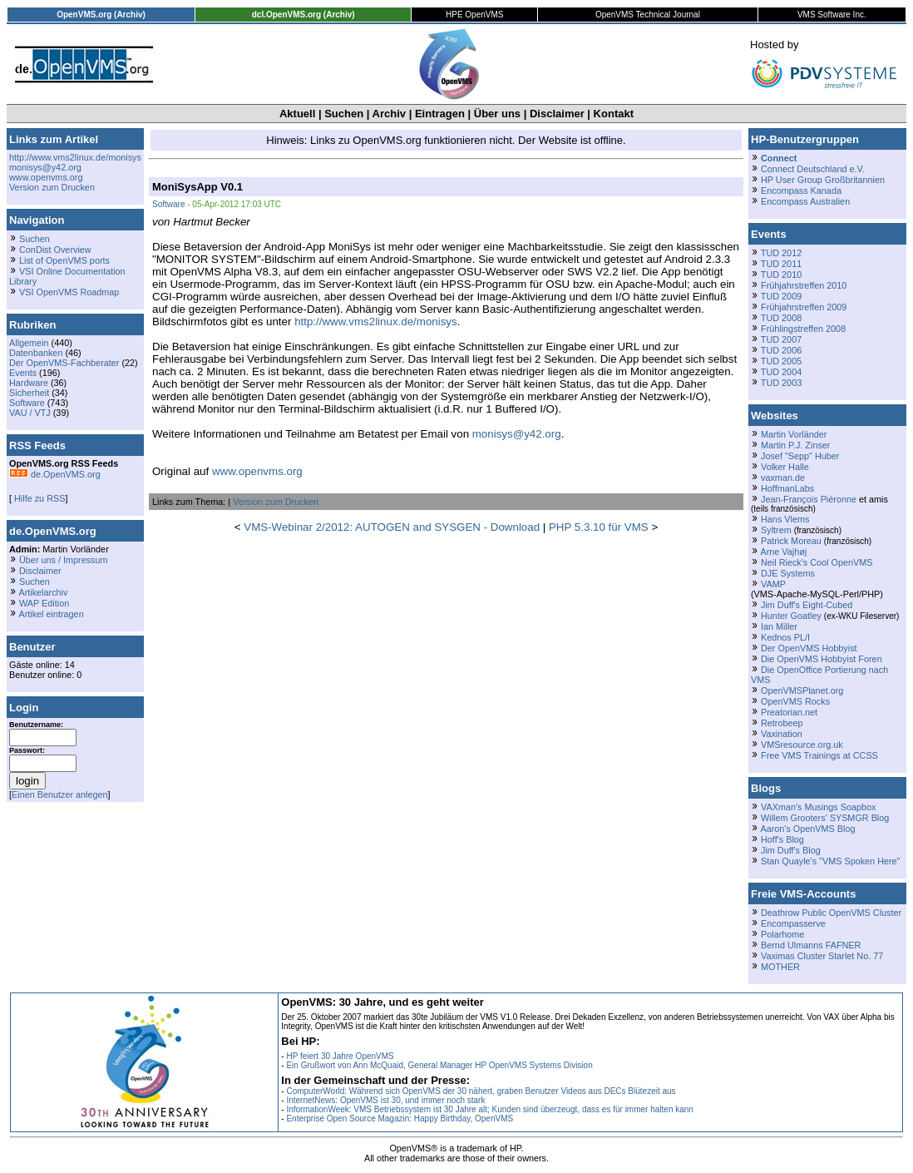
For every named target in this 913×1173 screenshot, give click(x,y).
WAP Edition (44, 603)
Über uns (497, 113)
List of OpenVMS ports (64, 260)
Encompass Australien (805, 201)
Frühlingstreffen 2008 (803, 329)
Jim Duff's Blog (791, 850)
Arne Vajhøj (783, 552)
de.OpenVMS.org (55, 474)
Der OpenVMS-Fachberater (64, 363)
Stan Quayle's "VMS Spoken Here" (830, 861)
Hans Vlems (785, 519)
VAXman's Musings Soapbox (818, 807)
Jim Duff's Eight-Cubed (806, 605)
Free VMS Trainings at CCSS (819, 755)
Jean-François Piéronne (808, 499)
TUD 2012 (781, 253)
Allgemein (29, 343)
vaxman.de (783, 478)
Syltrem (776, 530)
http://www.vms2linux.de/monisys (75, 157)
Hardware (28, 383)
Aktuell (297, 113)
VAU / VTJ (30, 413)
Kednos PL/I (785, 637)
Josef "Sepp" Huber (800, 456)
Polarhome (782, 934)
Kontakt (614, 113)
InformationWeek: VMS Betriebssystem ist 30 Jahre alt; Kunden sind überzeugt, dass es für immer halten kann (489, 1109)
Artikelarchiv (42, 592)
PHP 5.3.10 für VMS (599, 527)
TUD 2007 (781, 339)
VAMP (773, 584)
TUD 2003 (781, 383)
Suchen (343, 113)
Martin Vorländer (794, 434)
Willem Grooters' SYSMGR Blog (825, 818)
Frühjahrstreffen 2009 (803, 307)
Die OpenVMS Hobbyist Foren (821, 659)
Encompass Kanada (801, 191)
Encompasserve (793, 923)
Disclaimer (557, 113)
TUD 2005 (781, 361)
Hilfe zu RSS (38, 498)
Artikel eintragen (50, 614)
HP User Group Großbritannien (823, 180)
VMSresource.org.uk (802, 745)
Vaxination (781, 734)
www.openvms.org (45, 177)
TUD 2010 (781, 275)
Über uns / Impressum (63, 560)
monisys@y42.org (45, 167)
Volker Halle (785, 467)
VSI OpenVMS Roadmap (69, 292)
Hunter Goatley (791, 616)
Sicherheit (29, 393)
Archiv (389, 113)
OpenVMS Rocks (795, 701)
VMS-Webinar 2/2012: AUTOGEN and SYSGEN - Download (392, 527)
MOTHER (780, 967)
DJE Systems (788, 573)
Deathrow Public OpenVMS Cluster (831, 913)
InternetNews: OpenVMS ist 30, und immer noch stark (385, 1100)
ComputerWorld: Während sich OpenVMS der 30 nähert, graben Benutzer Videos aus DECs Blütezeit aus (480, 1091)
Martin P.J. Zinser (795, 445)
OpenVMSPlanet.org (802, 690)
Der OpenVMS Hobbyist (809, 648)
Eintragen (440, 113)
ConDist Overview (55, 250)
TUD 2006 (781, 350)
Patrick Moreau (791, 541)
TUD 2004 (781, 372)
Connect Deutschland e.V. (813, 169)
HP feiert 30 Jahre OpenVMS (339, 1056)
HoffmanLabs (787, 488)
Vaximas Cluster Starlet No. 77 (822, 956)
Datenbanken (35, 353)
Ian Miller (779, 626)
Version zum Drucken (52, 187)
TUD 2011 (781, 264)
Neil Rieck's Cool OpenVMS (816, 562)
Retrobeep (782, 723)
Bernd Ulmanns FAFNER (811, 945)
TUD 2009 (781, 296)
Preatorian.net (789, 712)
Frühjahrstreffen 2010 (803, 285)
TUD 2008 (781, 318)
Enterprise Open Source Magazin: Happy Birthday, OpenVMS (399, 1118)
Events (23, 373)
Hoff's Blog (782, 839)
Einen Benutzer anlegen (60, 794)
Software (27, 403)
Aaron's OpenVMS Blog (807, 829)
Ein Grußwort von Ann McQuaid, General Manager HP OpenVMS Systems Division (439, 1065)
